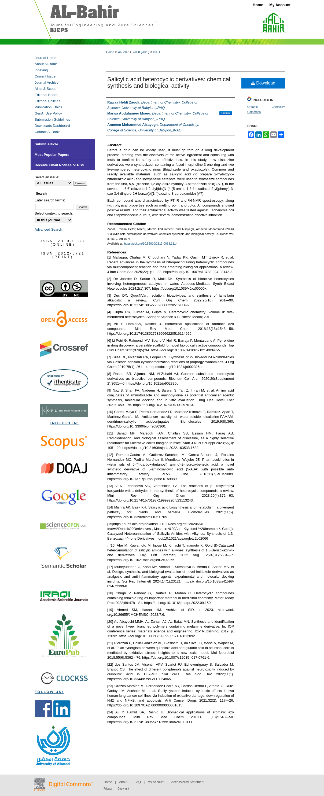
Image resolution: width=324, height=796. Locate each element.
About (123, 782)
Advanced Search (48, 229)
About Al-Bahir (46, 64)
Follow (225, 113)
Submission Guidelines (52, 119)
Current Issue (45, 76)
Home (110, 52)
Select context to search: (54, 213)
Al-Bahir (123, 52)
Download (263, 83)
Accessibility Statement (187, 782)
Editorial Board (46, 95)
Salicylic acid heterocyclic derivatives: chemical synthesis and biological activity (168, 82)
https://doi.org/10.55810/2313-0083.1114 (151, 243)
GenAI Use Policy (48, 113)
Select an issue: (47, 177)
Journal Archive (46, 82)
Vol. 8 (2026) (140, 52)
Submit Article (46, 144)
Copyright (123, 788)
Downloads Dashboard (52, 126)
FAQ (137, 782)
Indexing (41, 70)
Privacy (108, 788)
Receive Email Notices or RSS (59, 165)
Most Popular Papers (52, 155)
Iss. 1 (156, 52)
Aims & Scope (46, 89)
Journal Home (45, 58)
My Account (156, 782)
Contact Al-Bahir (47, 132)
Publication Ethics (48, 107)
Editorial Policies (47, 101)
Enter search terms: (50, 200)
